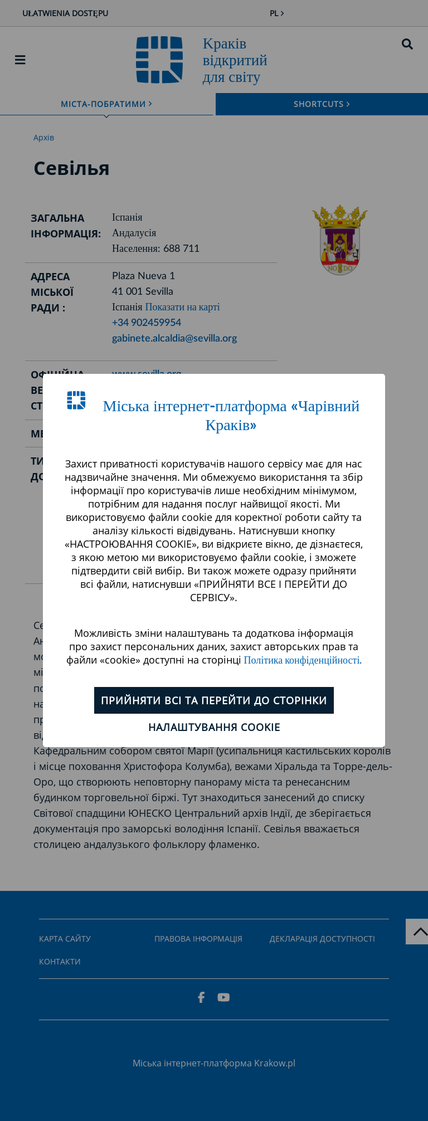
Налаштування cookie (214, 727)
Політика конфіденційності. (303, 661)
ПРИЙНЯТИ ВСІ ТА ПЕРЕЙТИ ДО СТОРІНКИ (214, 700)
